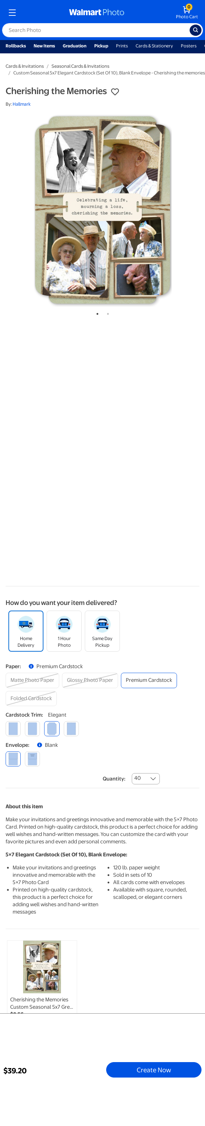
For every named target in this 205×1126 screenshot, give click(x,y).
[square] (13, 728)
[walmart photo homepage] (97, 12)
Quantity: (114, 779)
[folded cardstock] (31, 698)
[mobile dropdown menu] (12, 12)
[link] (42, 991)
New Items (44, 45)
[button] (115, 92)
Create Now (154, 1070)
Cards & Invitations (25, 66)
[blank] (13, 758)
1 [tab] (96, 312)
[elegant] (51, 728)
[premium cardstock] (149, 680)
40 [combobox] (137, 778)
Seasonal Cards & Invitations (80, 66)
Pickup (101, 45)
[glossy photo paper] (90, 680)
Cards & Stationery (154, 45)
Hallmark (21, 104)
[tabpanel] (102, 210)
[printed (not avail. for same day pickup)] (32, 758)
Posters (189, 45)
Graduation (75, 45)
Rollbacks (16, 45)
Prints (122, 45)
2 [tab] (106, 312)
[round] (32, 728)
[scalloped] (71, 728)
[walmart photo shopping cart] (187, 12)
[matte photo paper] (32, 680)
